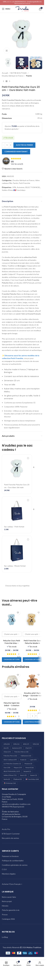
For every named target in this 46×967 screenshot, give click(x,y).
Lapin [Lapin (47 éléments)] (33, 760)
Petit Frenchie (24, 183)
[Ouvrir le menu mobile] (6, 8)
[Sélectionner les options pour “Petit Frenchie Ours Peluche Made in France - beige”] (32, 659)
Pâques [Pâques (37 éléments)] (18, 767)
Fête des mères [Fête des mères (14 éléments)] (21, 752)
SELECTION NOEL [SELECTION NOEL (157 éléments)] (12, 771)
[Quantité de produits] (7, 145)
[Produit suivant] (9, 81)
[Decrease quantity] (3, 145)
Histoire (5, 906)
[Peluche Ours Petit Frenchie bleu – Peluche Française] (11, 619)
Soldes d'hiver (7, 190)
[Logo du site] (22, 9)
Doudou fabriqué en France (13, 76)
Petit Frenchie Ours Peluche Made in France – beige (32, 643)
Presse (5, 914)
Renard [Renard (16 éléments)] (30, 767)
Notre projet (7, 901)
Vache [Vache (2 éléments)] (7, 779)
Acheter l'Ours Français (11, 884)
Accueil (5, 73)
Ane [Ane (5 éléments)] (6, 748)
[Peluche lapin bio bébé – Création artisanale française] (11, 681)
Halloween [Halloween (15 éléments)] (26, 756)
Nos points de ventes (10, 838)
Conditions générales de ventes (14, 865)
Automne (20, 187)
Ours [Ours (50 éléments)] (7, 767)
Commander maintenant (16, 152)
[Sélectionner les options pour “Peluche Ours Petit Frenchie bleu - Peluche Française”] (11, 659)
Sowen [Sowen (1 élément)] (33, 775)
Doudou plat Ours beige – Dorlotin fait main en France (32, 695)
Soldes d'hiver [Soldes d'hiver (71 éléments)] (10, 775)
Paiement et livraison (10, 856)
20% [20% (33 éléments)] (7, 744)
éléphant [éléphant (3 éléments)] (18, 779)
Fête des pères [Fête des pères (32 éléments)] (10, 756)
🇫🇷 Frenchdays (19, 190)
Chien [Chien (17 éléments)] (7, 752)
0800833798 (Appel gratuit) (13, 807)
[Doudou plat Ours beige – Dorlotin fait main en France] (32, 681)
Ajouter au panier (24, 145)
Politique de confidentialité (13, 860)
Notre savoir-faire (9, 897)
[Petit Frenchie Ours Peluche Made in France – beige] (32, 619)
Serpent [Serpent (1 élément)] (27, 771)
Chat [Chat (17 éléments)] (28, 748)
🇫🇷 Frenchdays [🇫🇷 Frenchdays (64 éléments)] (32, 779)
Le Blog (5, 937)
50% (14, 187)
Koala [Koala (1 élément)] (23, 760)
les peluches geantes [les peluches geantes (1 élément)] (12, 764)
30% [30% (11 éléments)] (16, 744)
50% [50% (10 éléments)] (36, 744)
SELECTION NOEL (32, 187)
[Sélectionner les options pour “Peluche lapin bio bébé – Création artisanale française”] (11, 722)
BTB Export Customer (11, 834)
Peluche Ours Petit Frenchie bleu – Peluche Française (11, 643)
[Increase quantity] (10, 145)
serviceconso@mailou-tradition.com (16, 804)
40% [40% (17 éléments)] (26, 744)
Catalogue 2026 (8, 919)
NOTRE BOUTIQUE (18, 73)
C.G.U (4, 869)
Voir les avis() (17, 164)
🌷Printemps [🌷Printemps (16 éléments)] (10, 783)
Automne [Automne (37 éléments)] (17, 748)
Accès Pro (6, 829)
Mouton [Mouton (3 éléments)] (28, 764)
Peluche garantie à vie (10, 910)
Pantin (29, 76)
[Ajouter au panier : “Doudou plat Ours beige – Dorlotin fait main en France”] (32, 722)
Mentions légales (9, 874)
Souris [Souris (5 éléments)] (23, 775)
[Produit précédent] (3, 81)
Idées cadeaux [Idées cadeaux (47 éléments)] (10, 760)
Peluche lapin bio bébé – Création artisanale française (11, 705)
